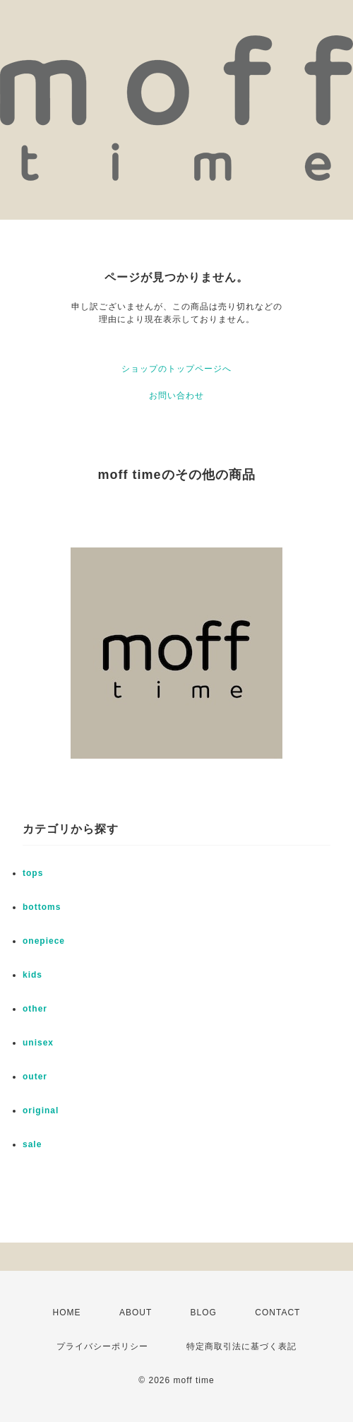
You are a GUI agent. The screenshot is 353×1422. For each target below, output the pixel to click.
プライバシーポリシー (102, 1346)
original (41, 1110)
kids (32, 975)
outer (35, 1077)
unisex (38, 1043)
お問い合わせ (176, 396)
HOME (67, 1312)
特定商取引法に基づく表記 (241, 1346)
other (35, 1009)
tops (33, 873)
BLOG (204, 1312)
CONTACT (277, 1312)
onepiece (44, 941)
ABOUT (135, 1312)
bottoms (42, 907)
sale (32, 1144)
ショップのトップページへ (176, 369)
